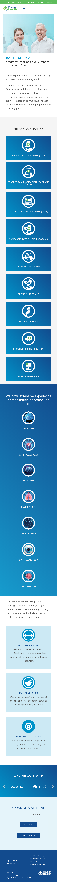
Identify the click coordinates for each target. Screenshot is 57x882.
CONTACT (10, 872)
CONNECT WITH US (29, 835)
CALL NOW (28, 825)
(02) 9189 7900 (40, 8)
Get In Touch (50, 8)
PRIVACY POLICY (13, 875)
